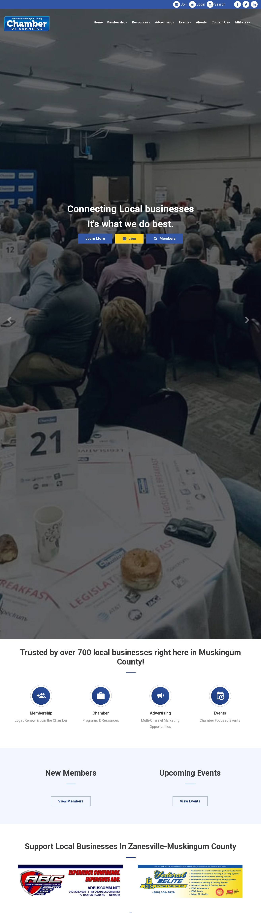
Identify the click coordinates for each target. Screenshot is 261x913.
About (200, 22)
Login (201, 4)
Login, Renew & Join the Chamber (41, 720)
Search (219, 4)
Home (98, 22)
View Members (70, 801)
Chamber (100, 713)
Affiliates (241, 22)
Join (184, 4)
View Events (190, 801)
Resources (140, 22)
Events (184, 22)
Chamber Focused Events (220, 720)
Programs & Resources (100, 720)
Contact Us (220, 22)
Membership (116, 22)
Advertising (164, 22)
